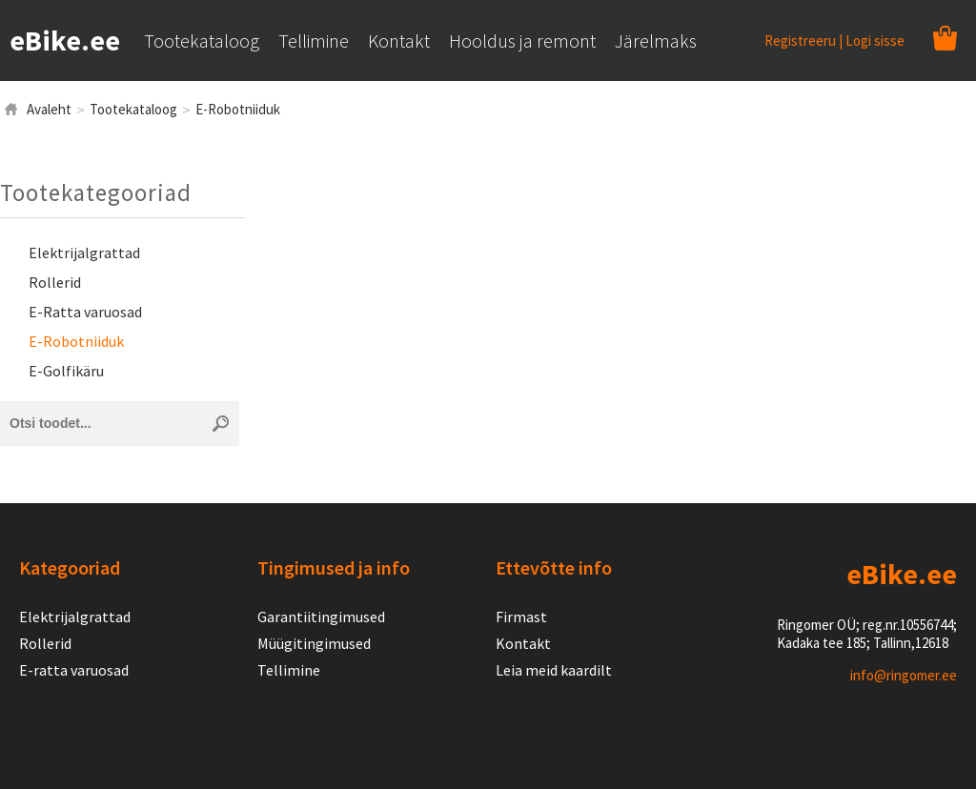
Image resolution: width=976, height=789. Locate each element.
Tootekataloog (133, 109)
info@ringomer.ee (903, 675)
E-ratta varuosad (74, 669)
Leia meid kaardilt (554, 669)
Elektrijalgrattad (84, 252)
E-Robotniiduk (237, 109)
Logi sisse (875, 40)
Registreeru (800, 40)
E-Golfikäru (66, 370)
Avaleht (49, 109)
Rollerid (55, 282)
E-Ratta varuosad (85, 311)
